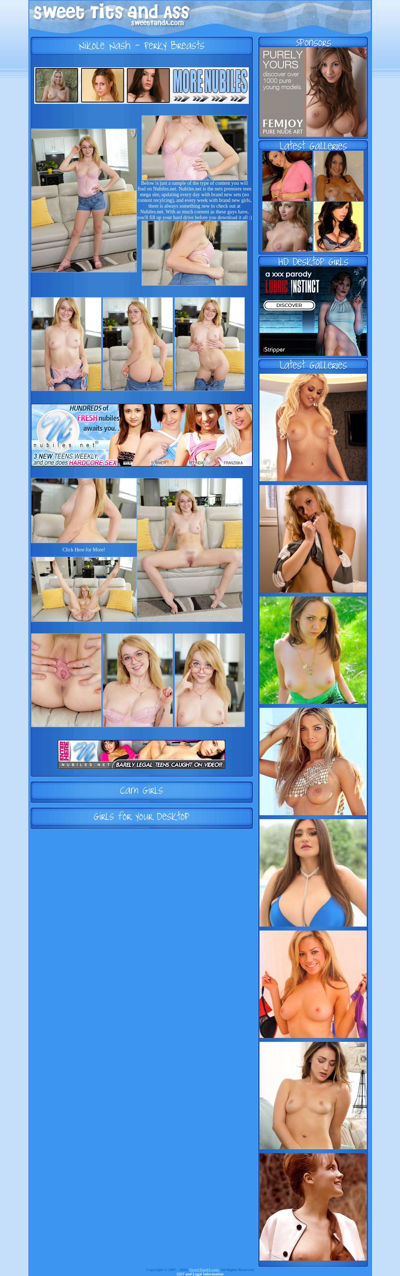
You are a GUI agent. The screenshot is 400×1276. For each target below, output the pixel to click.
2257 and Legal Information (200, 1274)
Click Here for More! (84, 549)
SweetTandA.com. (204, 1269)
